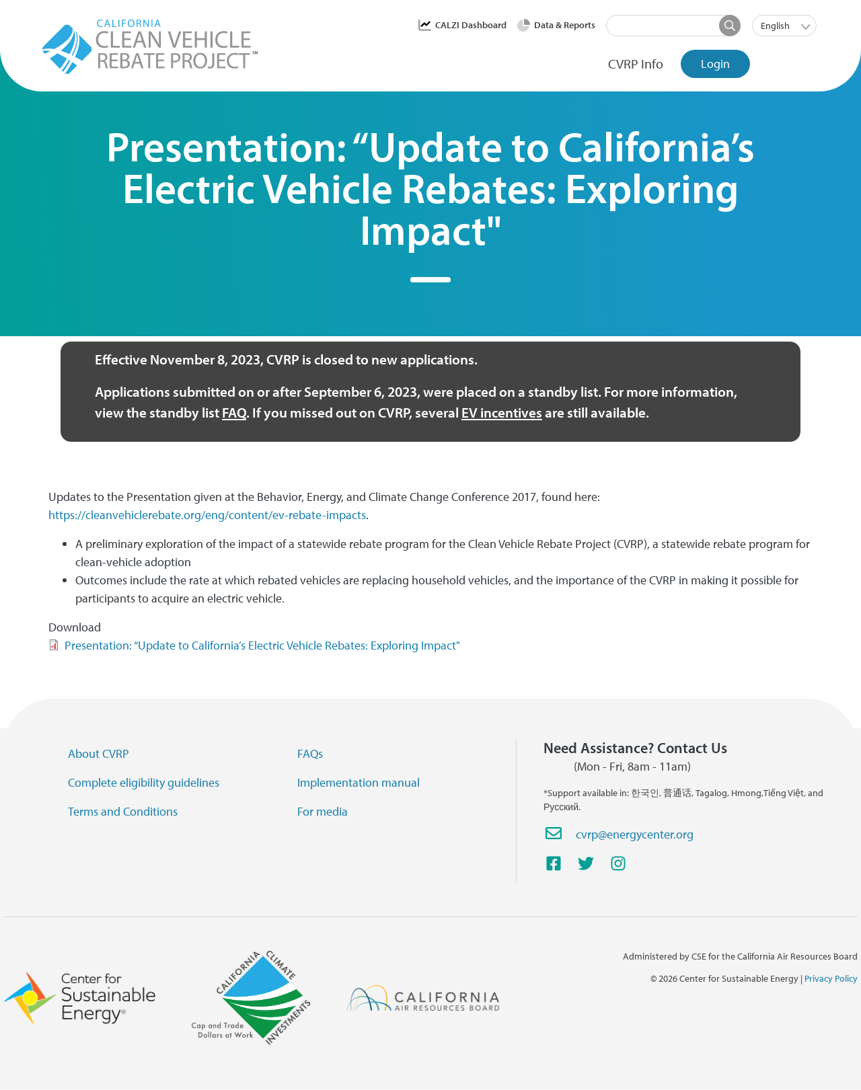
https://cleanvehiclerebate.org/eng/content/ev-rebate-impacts (207, 514)
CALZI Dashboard (471, 25)
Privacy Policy (831, 978)
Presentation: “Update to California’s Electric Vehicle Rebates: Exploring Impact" (262, 645)
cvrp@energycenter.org (635, 834)
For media (322, 811)
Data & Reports (564, 25)
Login (715, 63)
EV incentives (501, 412)
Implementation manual (358, 782)
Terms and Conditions (123, 811)
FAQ (234, 412)
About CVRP (98, 753)
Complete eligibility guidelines (143, 782)
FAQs (310, 753)
